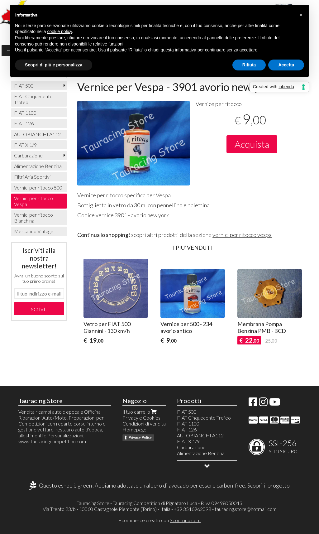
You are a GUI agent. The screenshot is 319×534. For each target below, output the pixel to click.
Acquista (252, 144)
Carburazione (28, 155)
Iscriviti (39, 308)
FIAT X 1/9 (25, 145)
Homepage (134, 429)
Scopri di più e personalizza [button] (53, 64)
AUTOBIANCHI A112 (37, 134)
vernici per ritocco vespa (242, 234)
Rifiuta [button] (249, 64)
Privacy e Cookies (141, 418)
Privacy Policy (140, 437)
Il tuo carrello (140, 412)
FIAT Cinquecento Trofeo (33, 99)
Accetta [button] (286, 64)
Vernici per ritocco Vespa (33, 201)
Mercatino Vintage (33, 231)
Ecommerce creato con (159, 520)
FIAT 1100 (25, 113)
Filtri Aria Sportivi (32, 177)
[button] (301, 15)
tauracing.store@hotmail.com (246, 509)
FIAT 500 (24, 86)
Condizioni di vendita (144, 423)
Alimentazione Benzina (38, 166)
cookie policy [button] (59, 31)
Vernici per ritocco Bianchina (33, 218)
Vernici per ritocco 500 (38, 187)
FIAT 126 (24, 123)
